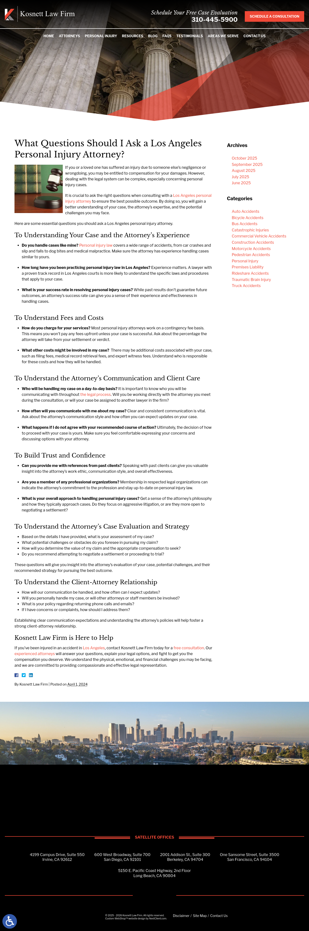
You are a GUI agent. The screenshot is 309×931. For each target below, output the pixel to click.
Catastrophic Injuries (250, 230)
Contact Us (254, 36)
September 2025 (247, 164)
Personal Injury (101, 36)
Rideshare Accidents (250, 273)
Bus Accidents (244, 224)
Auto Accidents (245, 211)
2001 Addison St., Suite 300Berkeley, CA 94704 (185, 857)
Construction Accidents (253, 242)
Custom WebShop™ (116, 918)
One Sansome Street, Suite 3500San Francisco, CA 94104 (249, 857)
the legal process (95, 394)
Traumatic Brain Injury (251, 279)
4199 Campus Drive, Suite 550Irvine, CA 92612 (57, 857)
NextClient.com (157, 918)
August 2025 (243, 170)
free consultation (189, 648)
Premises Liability (248, 267)
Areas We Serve (223, 36)
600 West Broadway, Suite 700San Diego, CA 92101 (122, 857)
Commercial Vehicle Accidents (259, 236)
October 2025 (244, 158)
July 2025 (240, 177)
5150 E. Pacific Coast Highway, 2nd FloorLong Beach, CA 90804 (154, 873)
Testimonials (189, 36)
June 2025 (241, 183)
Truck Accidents (246, 285)
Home (48, 36)
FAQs (167, 36)
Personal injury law (95, 245)
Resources (132, 36)
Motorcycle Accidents (251, 248)
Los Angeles (94, 648)
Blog (152, 36)
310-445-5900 (214, 19)
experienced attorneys (34, 653)
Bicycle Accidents (247, 217)
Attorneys (69, 36)
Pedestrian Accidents (251, 254)
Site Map (200, 916)
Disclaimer (181, 916)
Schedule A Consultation (274, 17)
